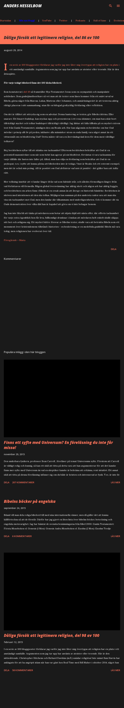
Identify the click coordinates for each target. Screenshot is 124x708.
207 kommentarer (23, 482)
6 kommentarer (22, 536)
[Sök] (110, 6)
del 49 (27, 91)
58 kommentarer (22, 670)
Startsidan (5, 20)
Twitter (63, 20)
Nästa (22, 240)
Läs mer (115, 482)
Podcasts (80, 20)
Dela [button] (113, 249)
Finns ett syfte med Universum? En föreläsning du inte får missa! (58, 445)
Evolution (119, 20)
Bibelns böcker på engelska (30, 501)
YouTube (47, 20)
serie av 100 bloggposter (26, 64)
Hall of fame (99, 20)
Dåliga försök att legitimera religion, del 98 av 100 (51, 635)
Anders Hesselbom (23, 5)
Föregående (10, 240)
